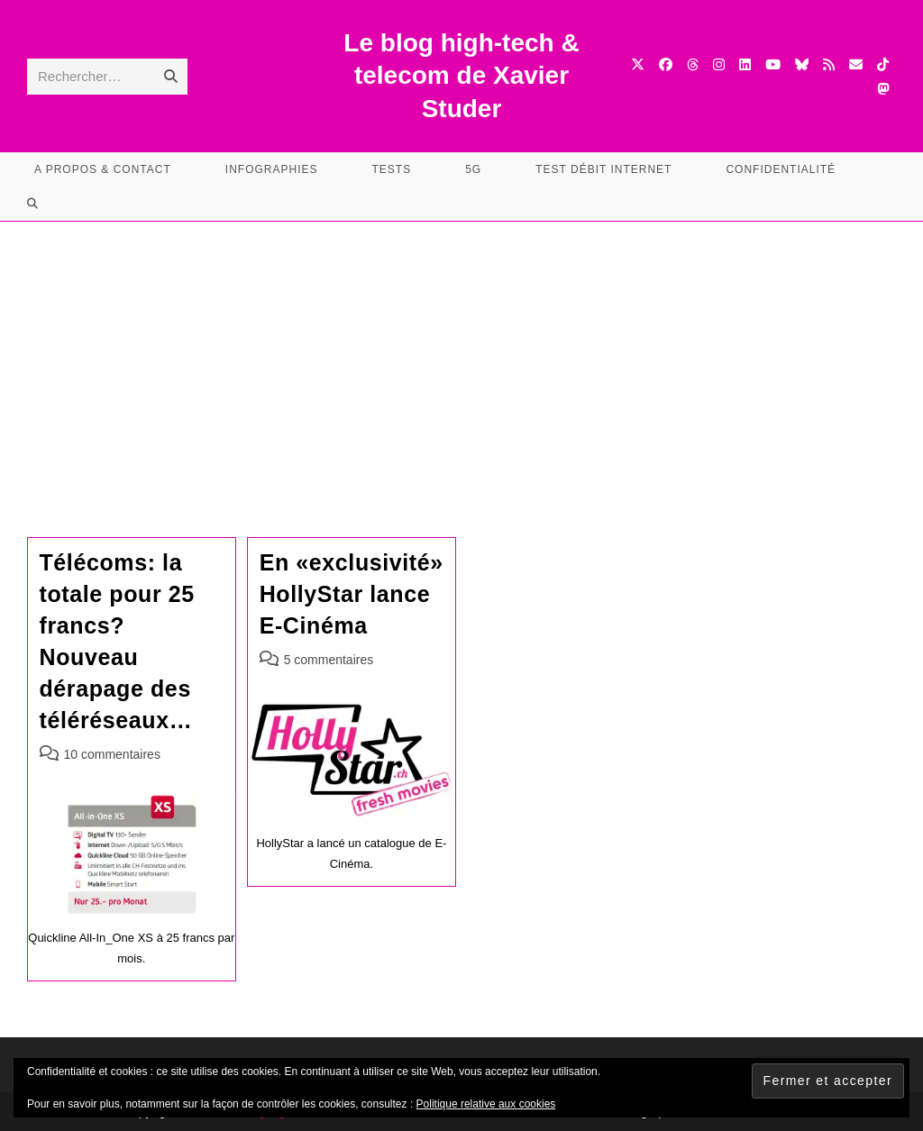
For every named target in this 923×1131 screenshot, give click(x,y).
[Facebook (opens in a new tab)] (666, 64)
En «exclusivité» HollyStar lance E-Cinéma (351, 594)
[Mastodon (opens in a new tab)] (883, 89)
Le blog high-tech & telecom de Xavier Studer (461, 76)
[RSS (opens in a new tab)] (829, 64)
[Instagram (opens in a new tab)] (719, 64)
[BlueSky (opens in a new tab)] (802, 64)
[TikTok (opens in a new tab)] (883, 64)
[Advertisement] (461, 357)
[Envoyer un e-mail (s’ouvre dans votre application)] (856, 64)
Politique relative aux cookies (486, 1104)
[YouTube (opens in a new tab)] (773, 64)
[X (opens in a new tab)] (638, 64)
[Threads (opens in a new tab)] (693, 64)
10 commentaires (112, 754)
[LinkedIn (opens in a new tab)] (745, 64)
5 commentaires (329, 659)
